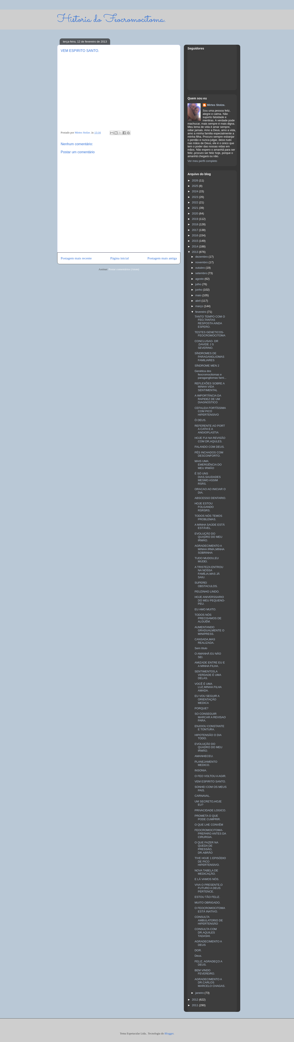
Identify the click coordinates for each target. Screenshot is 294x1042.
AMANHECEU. (203, 756)
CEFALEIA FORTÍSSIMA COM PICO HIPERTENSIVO (210, 411)
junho (199, 289)
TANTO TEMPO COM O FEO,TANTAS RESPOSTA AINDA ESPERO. (209, 321)
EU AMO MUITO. (205, 609)
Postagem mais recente (76, 258)
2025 (195, 186)
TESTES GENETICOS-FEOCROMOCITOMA (209, 334)
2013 (195, 252)
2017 (195, 230)
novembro (202, 262)
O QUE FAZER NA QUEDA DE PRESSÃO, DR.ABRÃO (206, 847)
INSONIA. (200, 770)
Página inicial (119, 258)
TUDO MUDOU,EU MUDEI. (206, 559)
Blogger (169, 1033)
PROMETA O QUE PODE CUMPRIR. (207, 817)
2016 (195, 235)
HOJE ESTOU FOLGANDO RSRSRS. (204, 507)
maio (198, 295)
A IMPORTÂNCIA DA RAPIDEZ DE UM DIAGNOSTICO (207, 399)
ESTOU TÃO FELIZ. (207, 897)
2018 (195, 224)
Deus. (198, 955)
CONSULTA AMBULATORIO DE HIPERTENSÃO (208, 920)
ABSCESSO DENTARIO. (210, 498)
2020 (195, 213)
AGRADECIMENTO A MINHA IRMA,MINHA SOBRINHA (209, 549)
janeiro (200, 992)
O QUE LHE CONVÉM (208, 824)
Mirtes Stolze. (216, 105)
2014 (195, 246)
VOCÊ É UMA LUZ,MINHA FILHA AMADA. (207, 687)
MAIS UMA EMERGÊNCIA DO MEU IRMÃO (208, 464)
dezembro (202, 256)
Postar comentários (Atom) (124, 269)
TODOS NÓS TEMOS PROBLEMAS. (208, 517)
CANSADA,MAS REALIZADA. (204, 641)
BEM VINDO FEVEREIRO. (204, 972)
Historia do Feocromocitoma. (111, 19)
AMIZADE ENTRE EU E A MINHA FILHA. (209, 664)
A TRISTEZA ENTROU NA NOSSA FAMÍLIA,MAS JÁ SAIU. (208, 572)
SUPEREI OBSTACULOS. (206, 584)
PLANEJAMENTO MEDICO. (205, 763)
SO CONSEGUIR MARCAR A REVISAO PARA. (210, 717)
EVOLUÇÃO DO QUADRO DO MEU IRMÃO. (208, 537)
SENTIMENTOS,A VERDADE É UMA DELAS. (207, 675)
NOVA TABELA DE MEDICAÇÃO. (206, 872)
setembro (201, 273)
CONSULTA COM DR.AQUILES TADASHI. (205, 932)
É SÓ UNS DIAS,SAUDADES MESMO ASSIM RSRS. (207, 478)
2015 (195, 240)
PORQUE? (201, 708)
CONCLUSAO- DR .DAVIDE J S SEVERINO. (206, 344)
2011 (195, 1005)
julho (198, 284)
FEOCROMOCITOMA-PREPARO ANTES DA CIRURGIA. (210, 833)
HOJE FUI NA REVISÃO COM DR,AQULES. (209, 439)
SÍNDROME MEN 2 (206, 365)
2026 (195, 180)
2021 (195, 207)
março (199, 306)
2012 (195, 999)
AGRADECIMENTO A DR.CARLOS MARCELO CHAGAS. (209, 983)
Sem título (200, 648)
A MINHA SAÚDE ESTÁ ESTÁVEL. (209, 526)
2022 (195, 202)
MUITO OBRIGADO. (207, 902)
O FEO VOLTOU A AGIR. (210, 776)
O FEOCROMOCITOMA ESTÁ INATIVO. (209, 909)
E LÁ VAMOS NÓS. (206, 879)
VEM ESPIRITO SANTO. (210, 781)
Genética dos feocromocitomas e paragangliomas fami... (210, 374)
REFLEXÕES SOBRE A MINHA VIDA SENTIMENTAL (209, 387)
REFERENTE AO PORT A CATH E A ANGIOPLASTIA (209, 429)
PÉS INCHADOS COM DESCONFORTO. (208, 454)
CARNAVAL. (202, 795)
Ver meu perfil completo (202, 161)
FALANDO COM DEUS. (209, 446)
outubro (200, 267)
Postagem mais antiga (162, 258)
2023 (195, 197)
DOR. (198, 950)
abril (198, 300)
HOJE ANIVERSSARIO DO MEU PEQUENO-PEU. (209, 600)
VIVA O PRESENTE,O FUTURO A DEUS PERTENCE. (208, 888)
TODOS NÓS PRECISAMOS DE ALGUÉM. (207, 618)
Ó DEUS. (200, 420)
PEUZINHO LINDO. (206, 591)
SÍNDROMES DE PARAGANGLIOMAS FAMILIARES (209, 357)
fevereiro (201, 311)
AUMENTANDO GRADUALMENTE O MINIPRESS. (209, 630)
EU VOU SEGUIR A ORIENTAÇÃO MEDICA (206, 699)
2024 (195, 191)
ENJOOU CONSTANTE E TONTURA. (209, 727)
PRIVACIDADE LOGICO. (210, 810)
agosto (200, 278)
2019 (195, 219)
